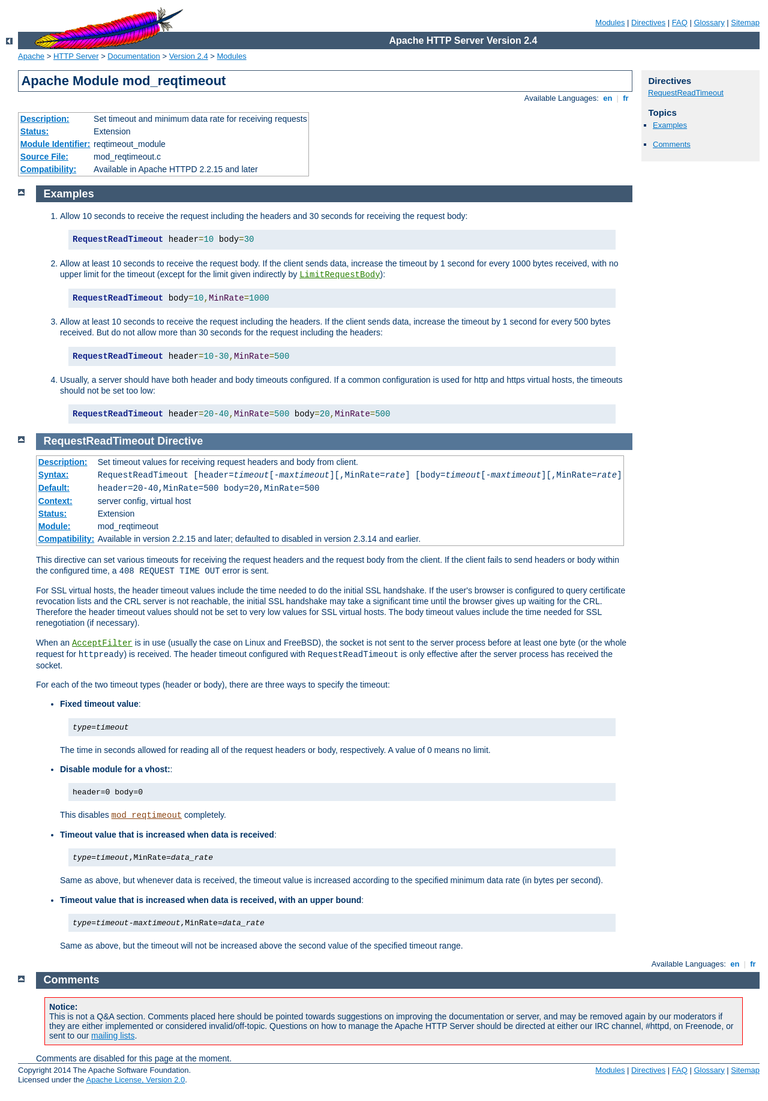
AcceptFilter (102, 643)
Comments (672, 144)
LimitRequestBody (339, 275)
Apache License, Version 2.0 (135, 1079)
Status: (34, 131)
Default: (54, 488)
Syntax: (53, 474)
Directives (648, 22)
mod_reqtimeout (147, 815)
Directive (180, 441)
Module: (54, 526)
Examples (670, 125)
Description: (45, 119)
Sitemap (745, 22)
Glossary (709, 22)
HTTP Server (76, 56)
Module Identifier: (55, 144)
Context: (55, 501)
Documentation (133, 56)
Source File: (44, 156)
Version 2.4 (188, 56)
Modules (610, 22)
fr (626, 98)
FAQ (680, 22)
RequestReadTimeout (686, 92)
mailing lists (112, 1035)
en (607, 98)
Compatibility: (48, 169)
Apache (31, 56)
